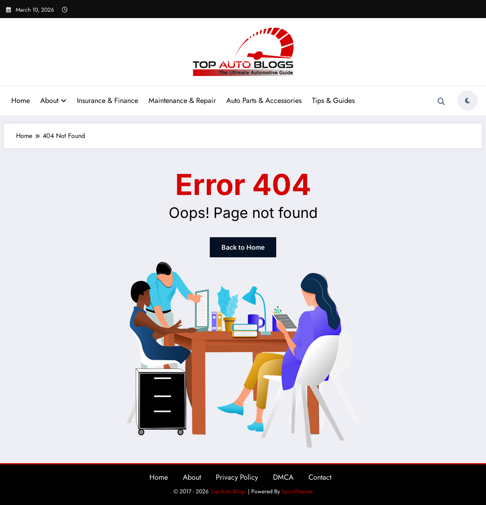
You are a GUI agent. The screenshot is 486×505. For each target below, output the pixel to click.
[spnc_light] (467, 100)
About (53, 100)
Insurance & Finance (107, 100)
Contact (319, 477)
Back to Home (243, 247)
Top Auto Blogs (228, 491)
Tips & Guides (333, 100)
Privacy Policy (237, 477)
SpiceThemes (297, 491)
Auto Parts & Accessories (264, 100)
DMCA (283, 477)
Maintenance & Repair (182, 100)
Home (20, 100)
